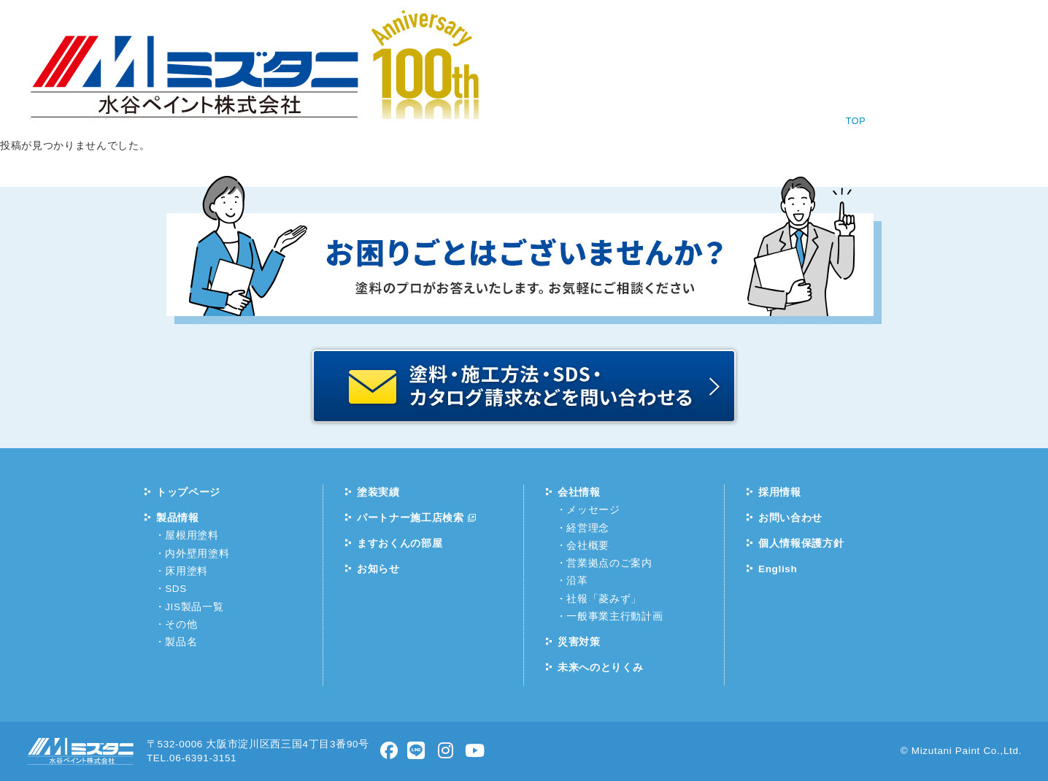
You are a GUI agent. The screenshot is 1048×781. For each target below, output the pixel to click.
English (828, 27)
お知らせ (228, 80)
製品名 (181, 641)
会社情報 (554, 80)
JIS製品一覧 (194, 606)
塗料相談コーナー (727, 27)
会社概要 (587, 545)
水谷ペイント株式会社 (80, 45)
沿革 (576, 580)
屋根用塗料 (191, 535)
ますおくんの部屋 (399, 543)
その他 (181, 624)
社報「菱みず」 (603, 598)
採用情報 (662, 80)
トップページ (188, 492)
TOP (856, 121)
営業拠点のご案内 (609, 563)
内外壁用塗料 (197, 553)
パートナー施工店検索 (410, 517)
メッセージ (593, 509)
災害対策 (579, 641)
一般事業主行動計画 (614, 616)
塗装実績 (445, 80)
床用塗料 (186, 571)
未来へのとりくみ (600, 667)
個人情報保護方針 (801, 543)
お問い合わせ (782, 80)
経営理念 (587, 528)
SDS (176, 588)
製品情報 (337, 80)
